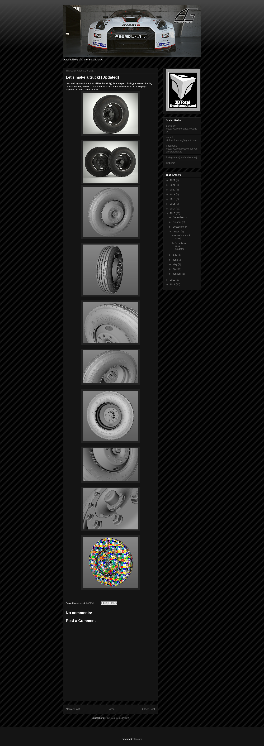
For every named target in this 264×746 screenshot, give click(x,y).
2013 (173, 213)
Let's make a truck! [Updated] (179, 246)
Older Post (148, 709)
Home (111, 709)
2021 (173, 185)
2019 (173, 194)
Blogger (138, 739)
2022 (173, 180)
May (175, 264)
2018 (173, 199)
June (175, 259)
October (177, 222)
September (179, 226)
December (178, 217)
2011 (173, 284)
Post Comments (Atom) (117, 718)
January (177, 273)
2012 (173, 279)
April (175, 269)
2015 (173, 203)
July (175, 255)
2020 (173, 189)
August (177, 231)
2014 (173, 208)
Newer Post (73, 709)
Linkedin (170, 163)
